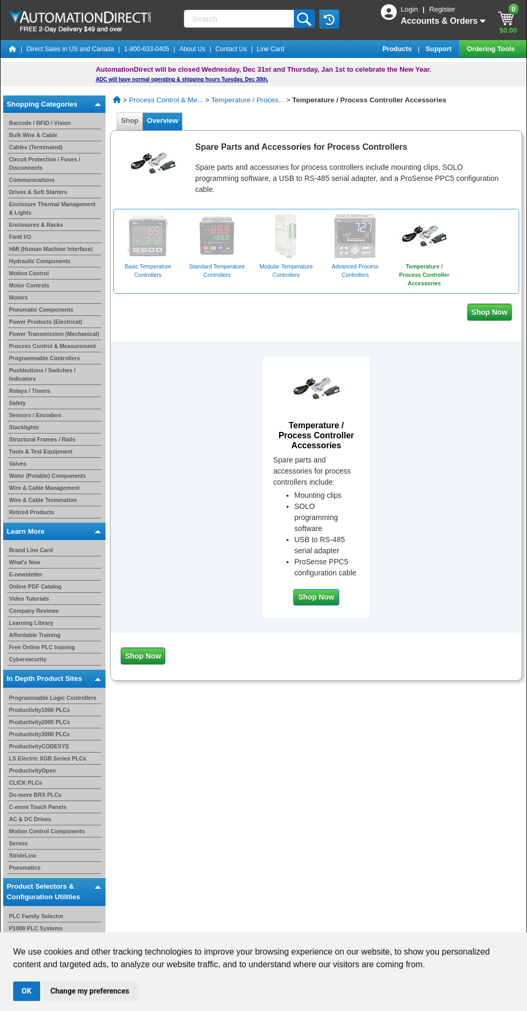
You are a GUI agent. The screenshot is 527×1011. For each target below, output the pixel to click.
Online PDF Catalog (35, 586)
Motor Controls (29, 285)
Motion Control (29, 273)
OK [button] (27, 991)
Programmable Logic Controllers (53, 698)
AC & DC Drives (30, 819)
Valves (17, 463)
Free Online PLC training (42, 647)
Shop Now (489, 312)
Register (442, 9)
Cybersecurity (27, 659)
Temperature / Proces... (247, 100)
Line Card (270, 49)
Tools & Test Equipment (40, 451)
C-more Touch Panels (37, 807)
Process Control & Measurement (52, 346)
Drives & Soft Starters (38, 192)
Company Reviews (34, 611)
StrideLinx (22, 855)
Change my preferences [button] (90, 991)
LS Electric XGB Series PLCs (47, 758)
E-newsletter (25, 574)
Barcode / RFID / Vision (40, 123)
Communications (31, 180)
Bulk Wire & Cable (33, 135)
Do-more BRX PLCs (35, 795)
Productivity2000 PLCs (39, 722)
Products (398, 49)
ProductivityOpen (32, 770)
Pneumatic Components (41, 309)
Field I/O (20, 237)
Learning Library (31, 623)
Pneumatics (25, 867)
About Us (192, 49)
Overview (162, 120)
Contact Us (230, 49)
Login (410, 9)
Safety (17, 403)
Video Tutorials (29, 598)
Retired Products (31, 512)
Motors (18, 297)
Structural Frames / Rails (42, 439)
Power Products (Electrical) (45, 322)
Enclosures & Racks (36, 225)
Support (440, 49)
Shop (129, 120)
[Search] (239, 18)
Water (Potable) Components (47, 476)
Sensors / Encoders (35, 415)
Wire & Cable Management (44, 488)
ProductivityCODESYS (39, 746)
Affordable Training (35, 635)
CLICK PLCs (25, 782)
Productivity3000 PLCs (39, 734)
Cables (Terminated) (36, 147)
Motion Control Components (47, 831)
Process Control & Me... (166, 100)
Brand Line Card (31, 550)
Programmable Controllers (44, 358)
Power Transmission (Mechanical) (54, 334)
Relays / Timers (29, 391)
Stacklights (24, 427)
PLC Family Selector (36, 916)
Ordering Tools (491, 49)
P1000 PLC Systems (36, 928)
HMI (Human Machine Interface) (51, 249)
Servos (18, 843)
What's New (24, 562)
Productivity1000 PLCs (39, 710)
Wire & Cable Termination (43, 500)
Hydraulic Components (40, 261)
